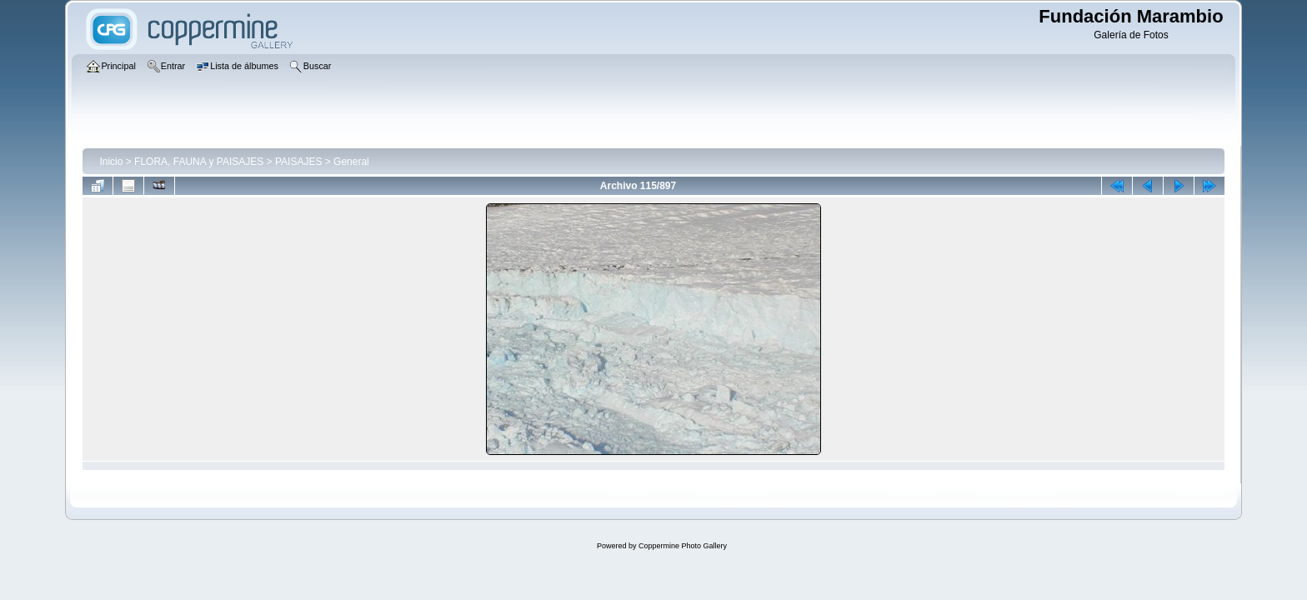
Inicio (111, 162)
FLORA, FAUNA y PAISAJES (198, 162)
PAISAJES (298, 162)
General (351, 162)
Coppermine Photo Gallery (682, 546)
